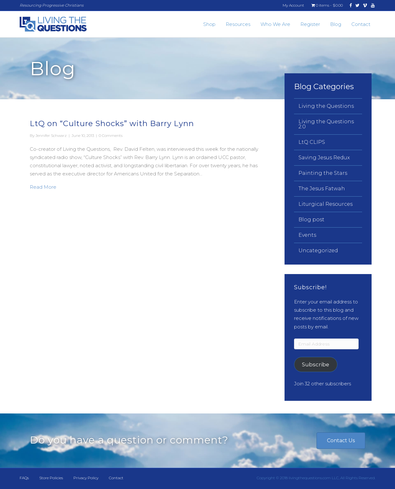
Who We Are (275, 24)
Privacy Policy (85, 477)
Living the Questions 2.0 (326, 124)
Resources (238, 24)
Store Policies (51, 477)
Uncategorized (318, 251)
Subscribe (315, 364)
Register (310, 24)
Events (307, 235)
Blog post (311, 220)
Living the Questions (326, 106)
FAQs (24, 477)
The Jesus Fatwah (321, 189)
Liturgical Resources (325, 204)
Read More (43, 186)
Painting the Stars (322, 173)
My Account (293, 5)
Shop (209, 24)
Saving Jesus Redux (324, 158)
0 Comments (110, 135)
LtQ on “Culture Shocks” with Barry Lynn (112, 123)
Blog (335, 24)
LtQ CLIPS (311, 142)
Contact (360, 24)
